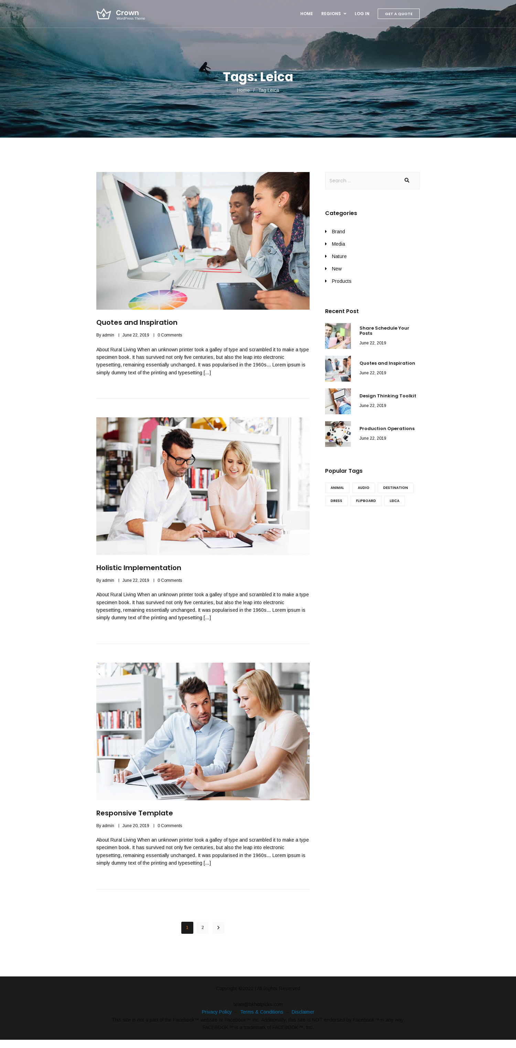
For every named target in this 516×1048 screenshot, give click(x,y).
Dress (336, 500)
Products (342, 281)
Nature (339, 256)
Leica (394, 500)
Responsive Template (134, 813)
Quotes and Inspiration (137, 322)
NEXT (218, 928)
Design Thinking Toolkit (387, 396)
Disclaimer (303, 1012)
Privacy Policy (217, 1012)
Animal (337, 487)
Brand (338, 231)
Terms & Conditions (261, 1012)
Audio (363, 487)
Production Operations (387, 428)
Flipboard (366, 500)
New (337, 268)
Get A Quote (398, 14)
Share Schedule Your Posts (384, 331)
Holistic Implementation (138, 568)
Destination (395, 487)
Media (338, 244)
